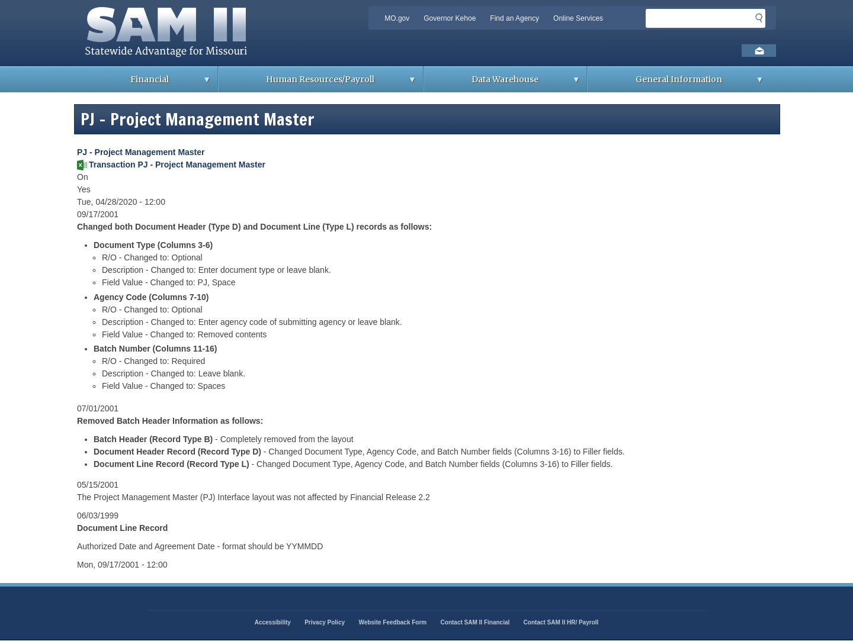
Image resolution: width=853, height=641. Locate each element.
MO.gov (396, 18)
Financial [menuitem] (147, 83)
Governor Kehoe (450, 18)
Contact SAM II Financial (475, 622)
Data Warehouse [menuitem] (502, 83)
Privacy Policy (324, 622)
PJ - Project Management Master (141, 152)
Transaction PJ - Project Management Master (177, 164)
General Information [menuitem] (676, 83)
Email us (759, 50)
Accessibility (273, 622)
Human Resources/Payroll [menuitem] (317, 83)
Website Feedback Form (392, 622)
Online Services (578, 18)
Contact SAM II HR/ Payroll (561, 622)
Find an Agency (514, 18)
